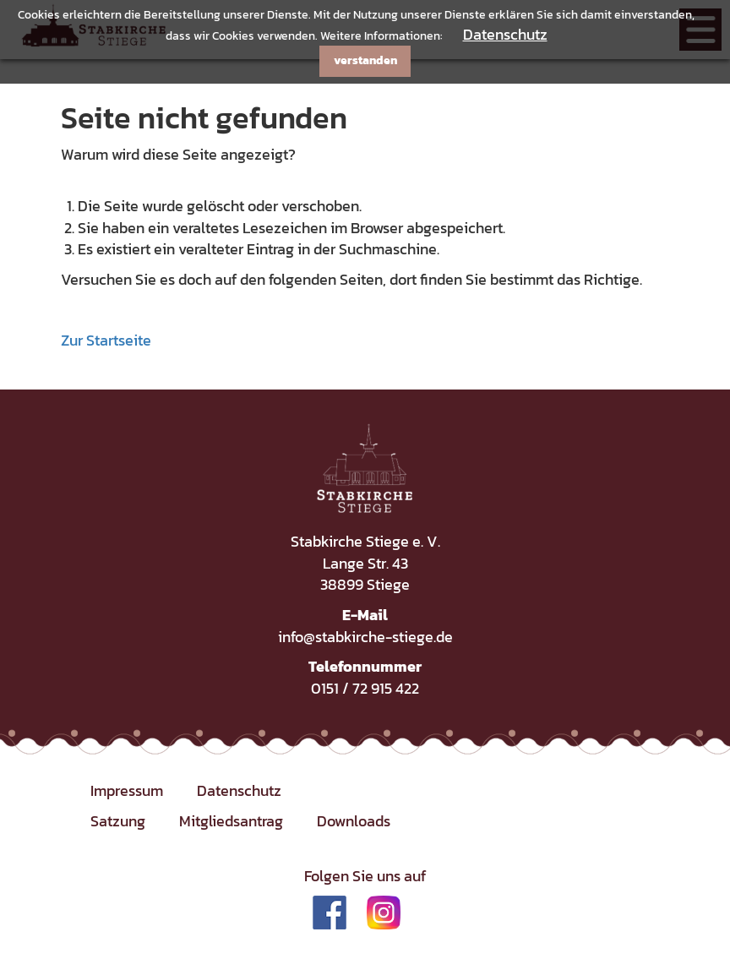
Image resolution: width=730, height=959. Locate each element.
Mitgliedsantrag (231, 820)
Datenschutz (505, 34)
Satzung (117, 820)
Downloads (353, 820)
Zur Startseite (106, 340)
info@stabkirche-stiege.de (365, 636)
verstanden (365, 60)
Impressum (126, 790)
